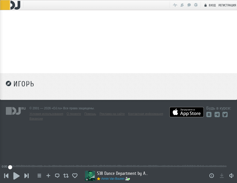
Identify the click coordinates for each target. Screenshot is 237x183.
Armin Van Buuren (112, 178)
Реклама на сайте (112, 114)
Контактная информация (145, 114)
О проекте (74, 114)
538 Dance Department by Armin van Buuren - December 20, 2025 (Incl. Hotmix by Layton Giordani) (122, 173)
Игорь (24, 84)
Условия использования (46, 114)
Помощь (90, 114)
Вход (209, 5)
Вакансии (36, 118)
